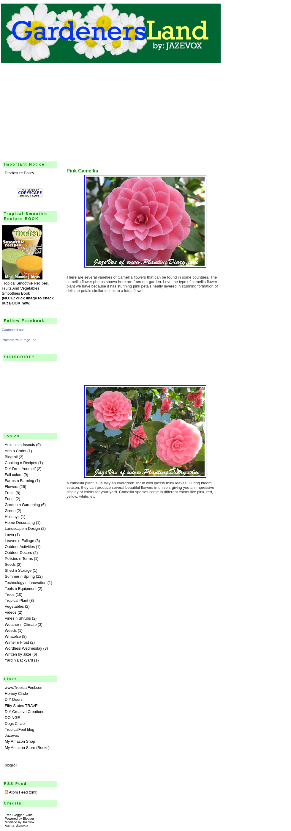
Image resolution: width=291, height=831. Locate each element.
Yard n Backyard (19, 660)
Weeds (11, 630)
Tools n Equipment (21, 588)
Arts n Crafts (15, 451)
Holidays (12, 516)
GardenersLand (13, 330)
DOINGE (12, 717)
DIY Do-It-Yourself (20, 468)
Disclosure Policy (19, 173)
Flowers (11, 486)
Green (10, 510)
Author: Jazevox (16, 825)
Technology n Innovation (25, 582)
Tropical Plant (16, 600)
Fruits (10, 493)
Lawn (9, 534)
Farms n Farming (19, 480)
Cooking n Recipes (21, 463)
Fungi (10, 499)
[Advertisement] (145, 108)
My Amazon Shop (20, 741)
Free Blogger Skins (19, 815)
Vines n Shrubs (18, 618)
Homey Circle (16, 693)
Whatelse (13, 636)
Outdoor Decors (18, 552)
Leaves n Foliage (19, 540)
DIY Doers (14, 699)
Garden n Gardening (22, 504)
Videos (11, 612)
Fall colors (13, 474)
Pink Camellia (82, 170)
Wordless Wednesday (23, 648)
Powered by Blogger (19, 818)
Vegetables (14, 606)
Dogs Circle (15, 723)
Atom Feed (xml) (21, 792)
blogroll (11, 765)
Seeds (10, 564)
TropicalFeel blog (19, 729)
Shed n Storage (18, 570)
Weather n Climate (21, 624)
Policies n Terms (19, 558)
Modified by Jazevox (19, 822)
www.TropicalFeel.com (24, 687)
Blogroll (11, 457)
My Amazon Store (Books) (27, 747)
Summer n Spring (20, 576)
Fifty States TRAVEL (22, 705)
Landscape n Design (22, 528)
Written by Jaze (18, 654)
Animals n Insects (20, 444)
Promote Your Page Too (19, 340)
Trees (10, 594)
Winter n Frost (17, 642)
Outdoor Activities (20, 546)
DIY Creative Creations (24, 711)
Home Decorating (20, 522)
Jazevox (12, 735)
